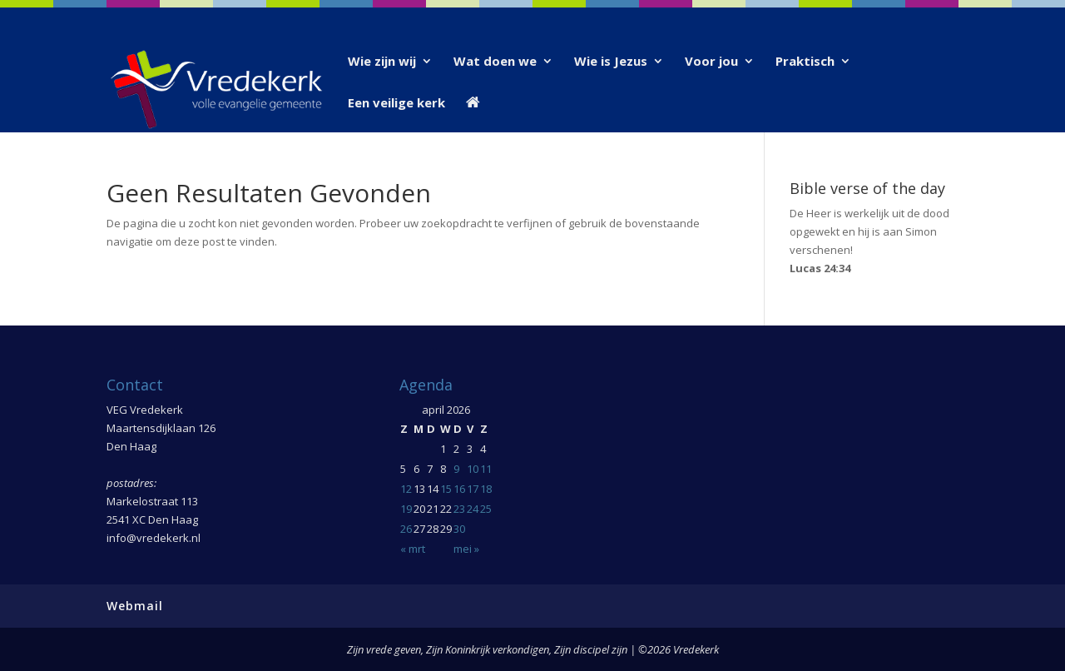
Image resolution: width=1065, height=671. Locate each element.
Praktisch (805, 62)
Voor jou (711, 62)
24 (472, 508)
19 (406, 508)
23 (459, 508)
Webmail (134, 606)
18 (486, 488)
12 (406, 488)
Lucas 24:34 (820, 268)
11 (486, 468)
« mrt (412, 548)
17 (472, 488)
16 (459, 488)
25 (486, 508)
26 (406, 528)
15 (446, 488)
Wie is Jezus (610, 62)
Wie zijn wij (382, 62)
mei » (466, 548)
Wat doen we (495, 62)
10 (472, 468)
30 (459, 528)
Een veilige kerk (396, 104)
